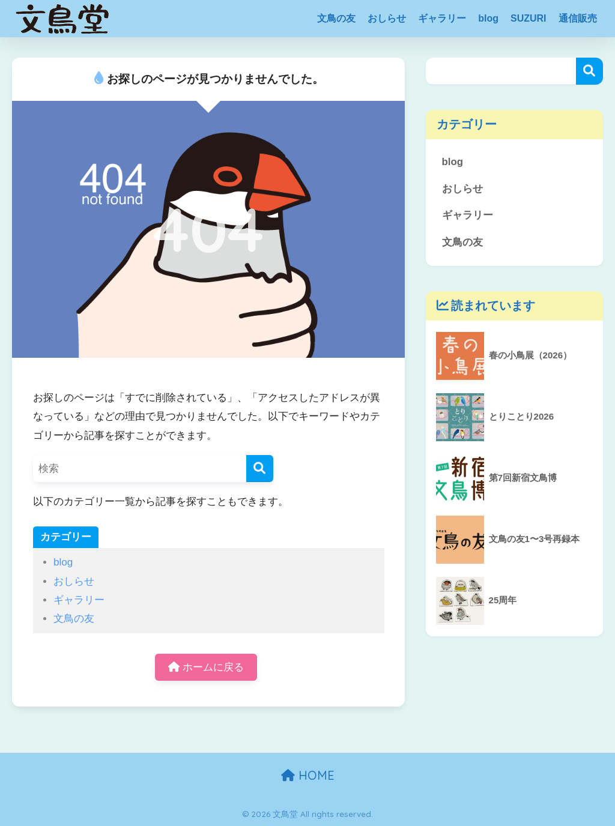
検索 (589, 71)
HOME (308, 775)
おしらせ (387, 18)
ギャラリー (442, 18)
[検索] (259, 468)
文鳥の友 (336, 18)
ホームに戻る (206, 667)
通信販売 (578, 18)
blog (488, 18)
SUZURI (528, 18)
